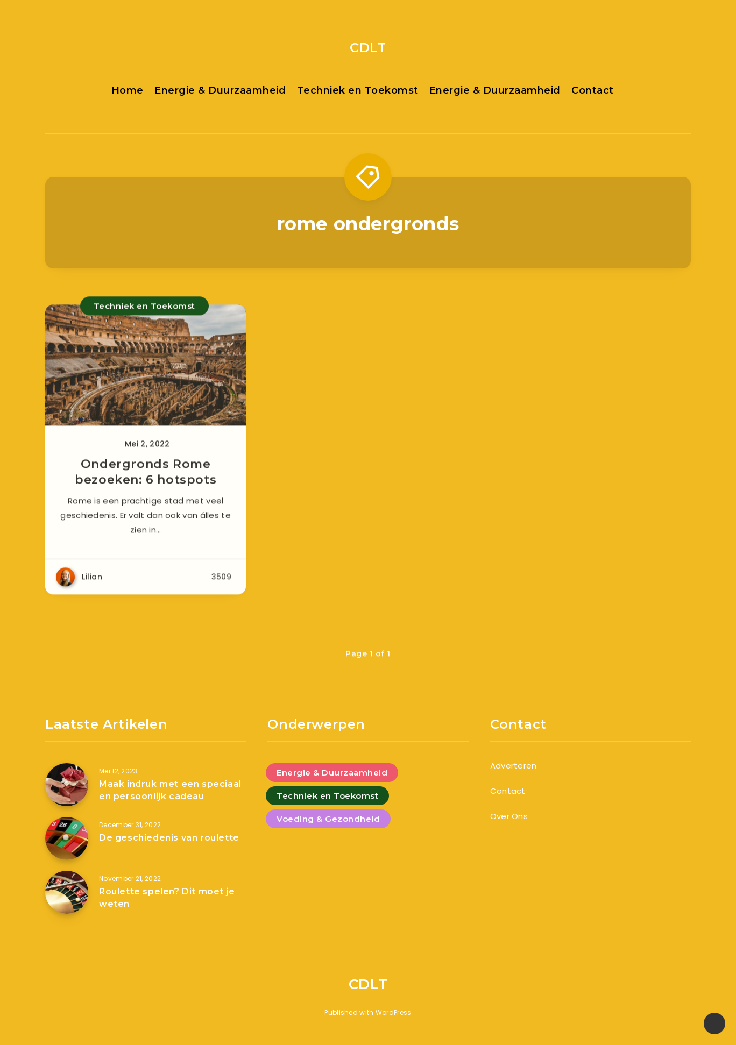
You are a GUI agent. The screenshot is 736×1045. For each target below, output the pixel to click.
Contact (592, 90)
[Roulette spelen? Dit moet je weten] (66, 892)
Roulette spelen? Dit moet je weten (167, 897)
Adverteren (513, 765)
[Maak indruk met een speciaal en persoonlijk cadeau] (66, 784)
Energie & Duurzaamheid (220, 90)
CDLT (368, 47)
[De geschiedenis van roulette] (66, 838)
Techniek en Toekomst (358, 90)
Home (127, 90)
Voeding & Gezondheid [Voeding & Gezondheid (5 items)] (328, 819)
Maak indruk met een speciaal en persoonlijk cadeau (170, 790)
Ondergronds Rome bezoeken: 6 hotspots (145, 478)
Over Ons (509, 816)
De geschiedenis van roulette (169, 838)
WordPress (394, 1012)
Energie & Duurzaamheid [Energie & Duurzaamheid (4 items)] (332, 772)
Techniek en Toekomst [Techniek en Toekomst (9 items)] (327, 796)
